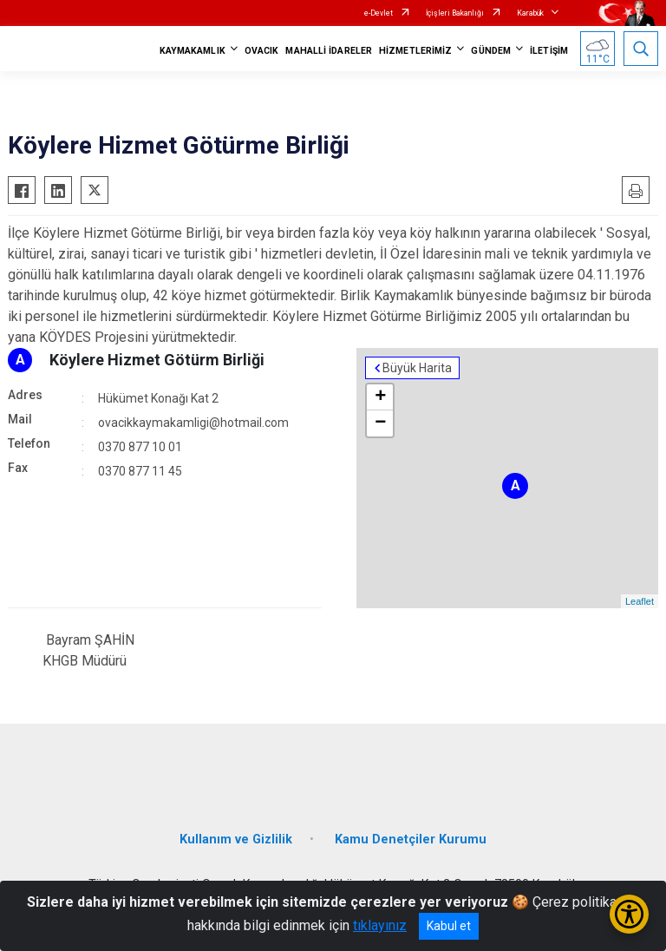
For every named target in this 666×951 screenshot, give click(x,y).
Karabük (530, 13)
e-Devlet (378, 13)
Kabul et (449, 926)
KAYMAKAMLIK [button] (192, 50)
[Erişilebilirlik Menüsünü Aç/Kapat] (629, 914)
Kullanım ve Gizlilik (236, 839)
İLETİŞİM (549, 50)
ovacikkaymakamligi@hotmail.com (193, 423)
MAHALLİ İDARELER (328, 50)
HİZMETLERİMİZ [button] (415, 50)
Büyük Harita (417, 368)
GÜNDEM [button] (491, 50)
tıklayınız (380, 925)
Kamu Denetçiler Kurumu (410, 839)
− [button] (380, 423)
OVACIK (262, 50)
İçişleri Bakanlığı (455, 13)
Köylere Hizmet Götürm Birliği (156, 360)
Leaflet (639, 601)
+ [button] (380, 397)
